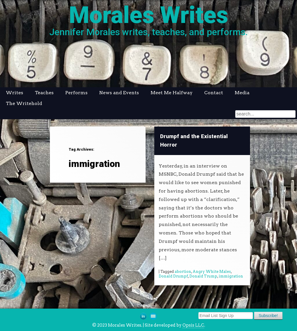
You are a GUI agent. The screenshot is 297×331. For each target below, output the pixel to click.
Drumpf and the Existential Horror (194, 140)
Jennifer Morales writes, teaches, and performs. (148, 32)
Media (242, 92)
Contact (213, 92)
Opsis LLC (193, 325)
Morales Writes (148, 15)
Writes (14, 92)
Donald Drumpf (173, 276)
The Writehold (24, 103)
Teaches (44, 92)
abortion (183, 271)
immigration (231, 276)
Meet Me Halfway (172, 92)
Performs (76, 92)
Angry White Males (212, 271)
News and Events (119, 92)
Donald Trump (203, 276)
